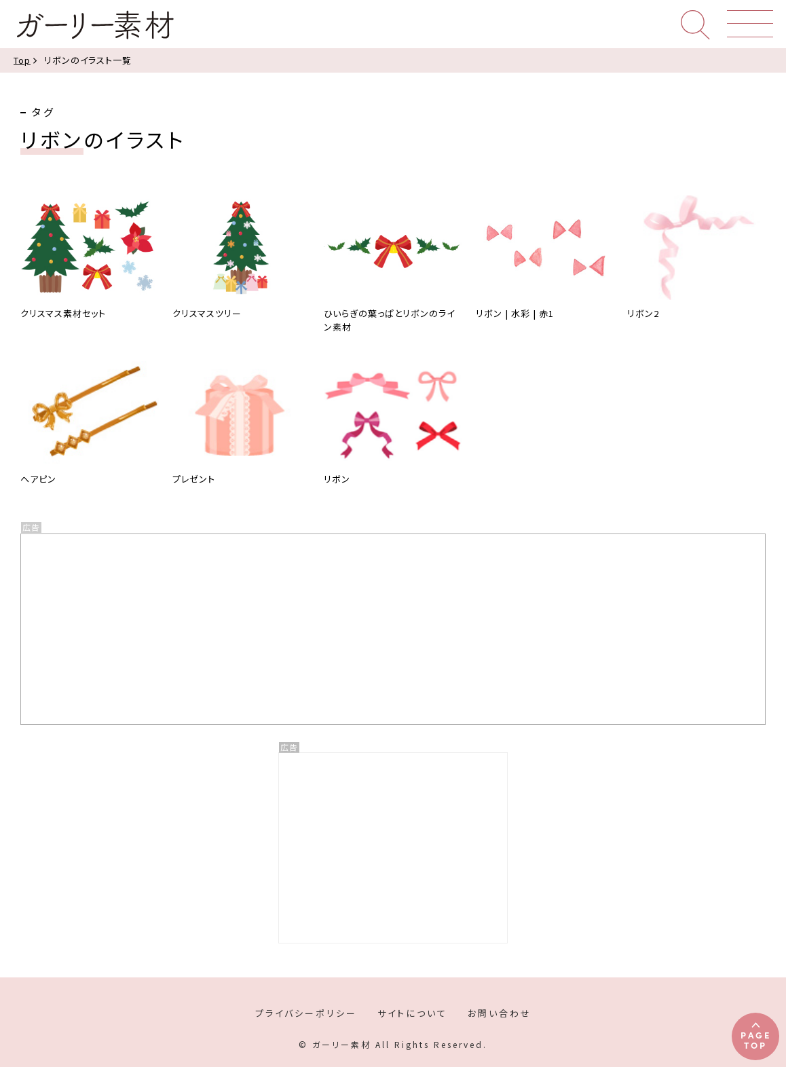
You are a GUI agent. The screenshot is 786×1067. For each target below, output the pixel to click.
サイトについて (412, 1013)
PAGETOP (756, 1039)
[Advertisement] (393, 848)
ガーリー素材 (94, 25)
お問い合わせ (499, 1013)
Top (22, 60)
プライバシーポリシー (306, 1013)
